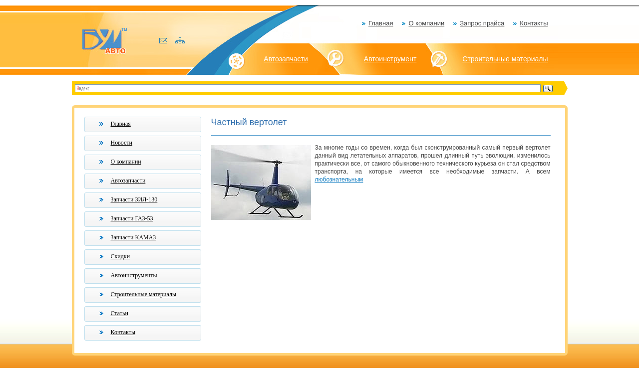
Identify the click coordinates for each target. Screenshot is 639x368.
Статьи (119, 313)
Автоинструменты (134, 275)
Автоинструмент (390, 59)
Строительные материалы (505, 59)
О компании (426, 23)
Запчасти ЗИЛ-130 (134, 199)
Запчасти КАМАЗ (133, 237)
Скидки (120, 256)
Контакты (534, 23)
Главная (380, 23)
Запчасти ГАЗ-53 (132, 218)
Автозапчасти (286, 59)
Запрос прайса (482, 23)
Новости (122, 142)
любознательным (339, 179)
